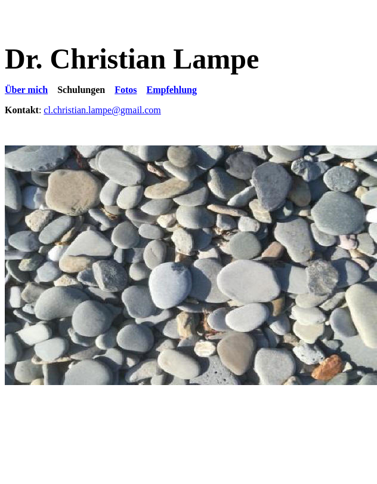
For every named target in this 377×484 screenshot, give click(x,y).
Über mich (26, 90)
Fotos (126, 90)
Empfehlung (172, 90)
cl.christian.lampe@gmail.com (102, 110)
